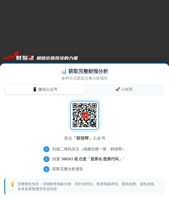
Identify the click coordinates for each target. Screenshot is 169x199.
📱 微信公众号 (45, 89)
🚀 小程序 (124, 89)
